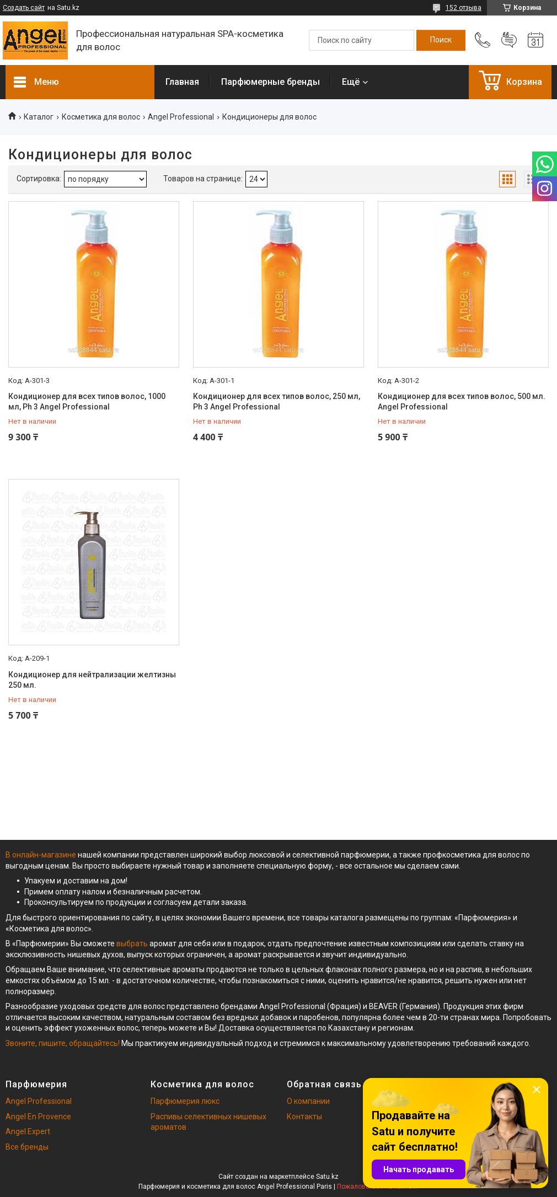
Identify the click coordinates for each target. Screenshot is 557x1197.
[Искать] (440, 40)
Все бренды (27, 1146)
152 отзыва (463, 8)
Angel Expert (28, 1131)
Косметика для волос (101, 116)
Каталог (38, 116)
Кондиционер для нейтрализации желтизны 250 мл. (92, 680)
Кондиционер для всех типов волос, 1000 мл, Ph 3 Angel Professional (86, 402)
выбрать (132, 943)
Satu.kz (327, 1176)
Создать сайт (24, 8)
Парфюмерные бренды (270, 82)
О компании (308, 1101)
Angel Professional (181, 116)
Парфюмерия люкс (185, 1101)
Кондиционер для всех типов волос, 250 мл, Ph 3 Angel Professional (276, 402)
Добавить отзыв (509, 40)
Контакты (304, 1116)
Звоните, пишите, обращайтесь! (63, 1043)
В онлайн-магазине (42, 854)
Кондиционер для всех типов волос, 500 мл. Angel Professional (461, 402)
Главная (182, 82)
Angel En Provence (38, 1116)
